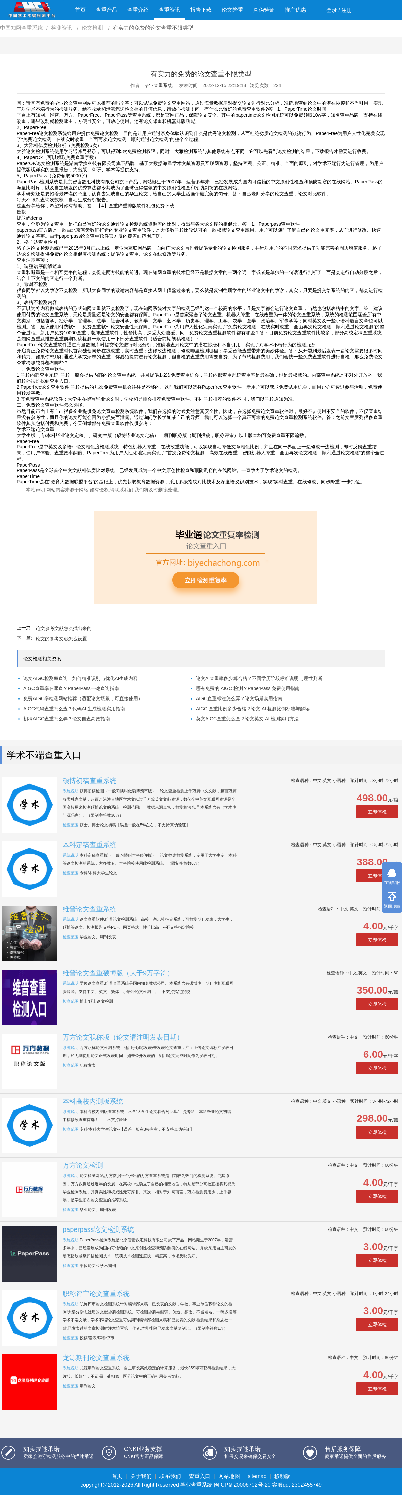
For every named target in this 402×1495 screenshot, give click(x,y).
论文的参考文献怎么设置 (61, 638)
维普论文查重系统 (89, 909)
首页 (80, 10)
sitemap (257, 1476)
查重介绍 (138, 10)
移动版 (282, 1476)
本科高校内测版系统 (93, 1101)
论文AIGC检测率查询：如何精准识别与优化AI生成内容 (80, 678)
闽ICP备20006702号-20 (242, 1485)
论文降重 (232, 10)
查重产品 (106, 10)
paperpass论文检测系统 (98, 1229)
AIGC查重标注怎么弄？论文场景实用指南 (239, 698)
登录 (331, 10)
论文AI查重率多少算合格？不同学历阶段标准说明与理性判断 (259, 678)
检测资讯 (62, 28)
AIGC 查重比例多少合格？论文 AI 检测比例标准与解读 (253, 708)
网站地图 (229, 1476)
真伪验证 (264, 10)
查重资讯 (169, 10)
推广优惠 (295, 10)
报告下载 (201, 10)
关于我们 (141, 1476)
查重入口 (199, 1476)
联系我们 (170, 1476)
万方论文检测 (83, 1165)
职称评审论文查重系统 (96, 1293)
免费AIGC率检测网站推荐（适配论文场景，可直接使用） (83, 698)
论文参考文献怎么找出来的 (64, 628)
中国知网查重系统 (21, 28)
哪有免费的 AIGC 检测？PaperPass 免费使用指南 (248, 688)
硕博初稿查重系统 (89, 780)
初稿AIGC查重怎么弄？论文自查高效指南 (66, 718)
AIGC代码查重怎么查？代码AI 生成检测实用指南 (74, 708)
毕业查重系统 (158, 85)
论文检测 (93, 28)
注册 (346, 10)
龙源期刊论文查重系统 (96, 1357)
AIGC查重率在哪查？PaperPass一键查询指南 (71, 688)
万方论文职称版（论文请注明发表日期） (123, 1037)
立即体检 (377, 811)
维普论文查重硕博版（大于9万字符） (118, 973)
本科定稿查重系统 (89, 845)
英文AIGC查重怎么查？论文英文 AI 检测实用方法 (247, 718)
